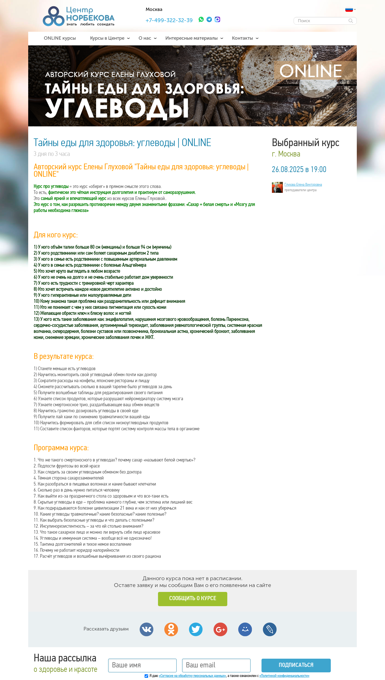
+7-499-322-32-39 (169, 20)
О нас (145, 38)
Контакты (242, 38)
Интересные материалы (191, 38)
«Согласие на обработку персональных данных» (192, 676)
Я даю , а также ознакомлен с (229, 676)
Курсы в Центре (107, 38)
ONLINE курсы (60, 38)
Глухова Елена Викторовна (303, 185)
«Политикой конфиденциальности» (284, 676)
